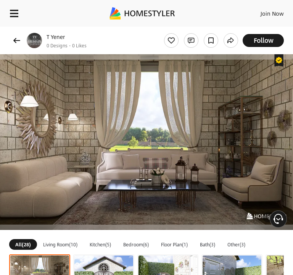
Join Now (272, 13)
